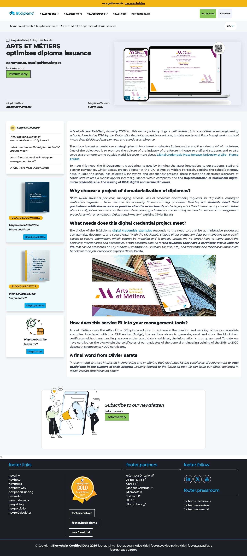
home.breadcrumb (21, 26)
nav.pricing (120, 13)
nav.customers (73, 13)
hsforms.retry (18, 74)
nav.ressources (97, 13)
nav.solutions (49, 13)
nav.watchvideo (135, 3)
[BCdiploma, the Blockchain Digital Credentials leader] (24, 14)
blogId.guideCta (35, 305)
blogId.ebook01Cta (35, 237)
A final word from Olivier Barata (29, 167)
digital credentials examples (132, 230)
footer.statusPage (200, 545)
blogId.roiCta (35, 351)
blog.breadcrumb (46, 26)
